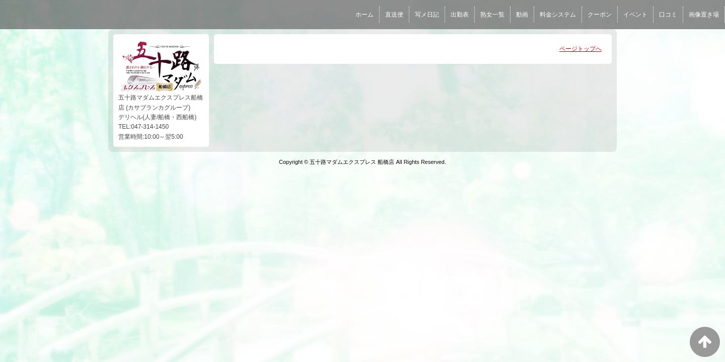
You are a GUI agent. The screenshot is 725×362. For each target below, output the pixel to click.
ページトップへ (580, 48)
